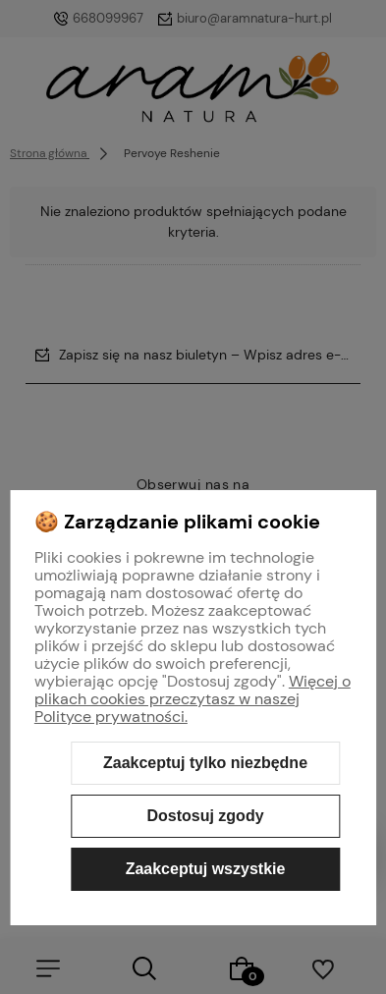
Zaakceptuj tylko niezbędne (205, 762)
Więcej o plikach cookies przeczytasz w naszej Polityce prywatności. (192, 699)
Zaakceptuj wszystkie (206, 868)
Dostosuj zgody (204, 815)
